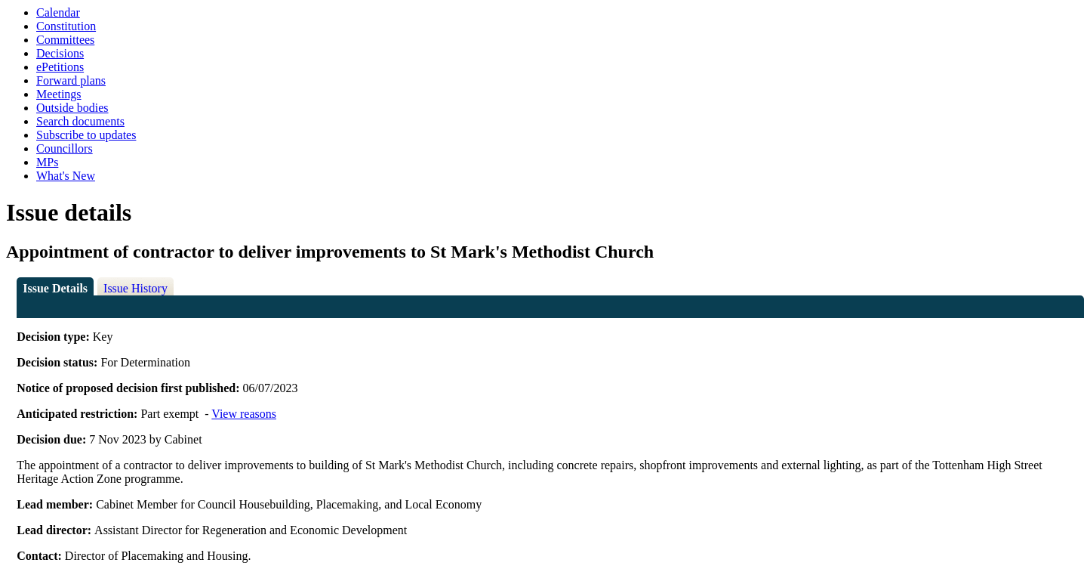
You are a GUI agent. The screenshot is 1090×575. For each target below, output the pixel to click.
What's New (65, 175)
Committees (65, 39)
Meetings (59, 94)
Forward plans (71, 80)
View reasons (243, 413)
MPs (47, 162)
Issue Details (55, 288)
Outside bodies (72, 107)
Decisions (60, 53)
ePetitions (60, 66)
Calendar (58, 12)
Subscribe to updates (86, 134)
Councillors (64, 148)
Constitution (66, 26)
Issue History (135, 288)
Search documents (80, 121)
